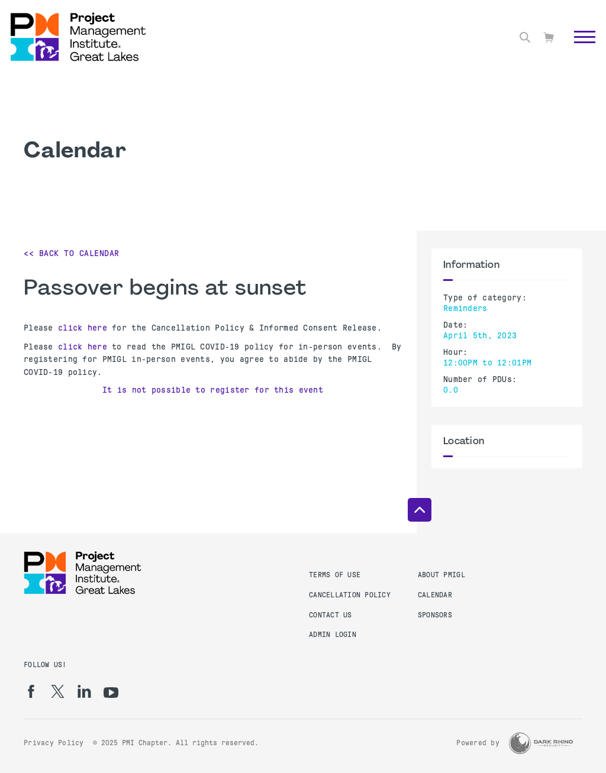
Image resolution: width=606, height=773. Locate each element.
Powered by (477, 743)
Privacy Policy (54, 743)
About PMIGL (441, 575)
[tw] (57, 691)
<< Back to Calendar (72, 253)
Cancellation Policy (350, 595)
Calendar (435, 595)
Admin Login (332, 634)
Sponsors (435, 615)
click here (82, 327)
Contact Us (330, 615)
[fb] (31, 691)
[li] (84, 691)
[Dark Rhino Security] (540, 743)
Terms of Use (334, 575)
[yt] (111, 692)
